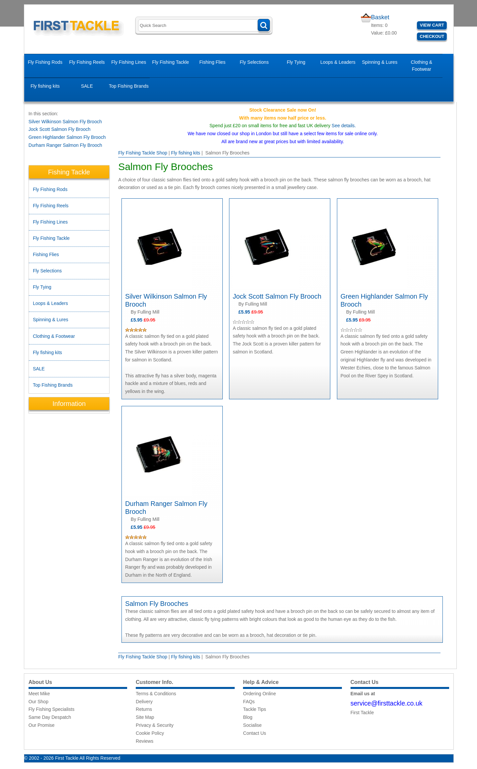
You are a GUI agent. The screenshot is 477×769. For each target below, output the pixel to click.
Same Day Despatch (50, 717)
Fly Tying (296, 62)
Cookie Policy (150, 733)
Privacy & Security (155, 725)
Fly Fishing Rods (45, 62)
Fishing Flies (212, 62)
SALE (87, 86)
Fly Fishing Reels (87, 62)
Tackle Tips (254, 709)
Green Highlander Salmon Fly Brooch (67, 137)
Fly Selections (254, 62)
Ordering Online (259, 693)
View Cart (432, 25)
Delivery (144, 701)
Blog (247, 717)
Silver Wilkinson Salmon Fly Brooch (65, 121)
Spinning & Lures (380, 62)
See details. (344, 125)
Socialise (252, 725)
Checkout (432, 36)
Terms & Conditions (156, 693)
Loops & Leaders (338, 62)
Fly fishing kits (45, 86)
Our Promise (42, 725)
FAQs (249, 701)
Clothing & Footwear (422, 65)
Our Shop (38, 701)
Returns (144, 709)
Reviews (144, 741)
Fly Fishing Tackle (170, 62)
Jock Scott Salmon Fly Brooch (60, 129)
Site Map (145, 717)
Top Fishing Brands (129, 86)
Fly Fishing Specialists (52, 709)
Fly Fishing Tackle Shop (142, 152)
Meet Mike (39, 693)
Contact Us (254, 733)
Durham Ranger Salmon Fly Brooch (65, 145)
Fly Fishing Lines (128, 62)
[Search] (204, 25)
